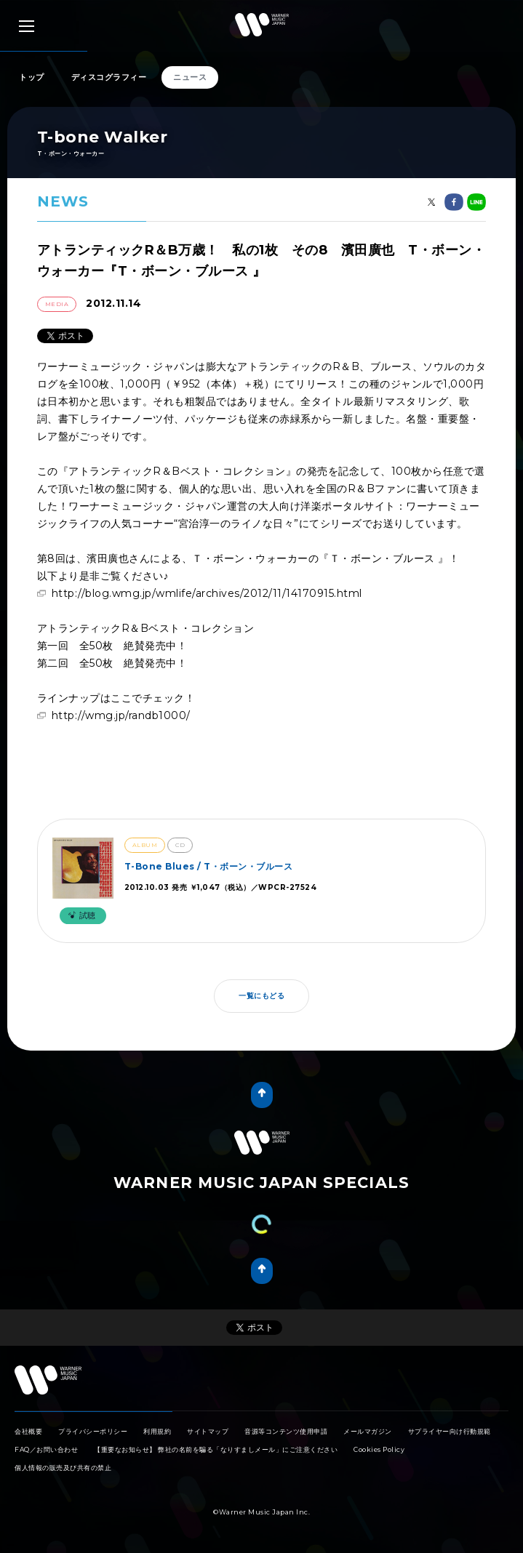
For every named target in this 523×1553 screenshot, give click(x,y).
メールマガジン (367, 1431)
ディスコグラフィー (109, 77)
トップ (31, 77)
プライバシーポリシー (92, 1431)
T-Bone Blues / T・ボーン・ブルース (208, 866)
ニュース (190, 77)
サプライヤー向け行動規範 (449, 1431)
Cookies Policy (379, 1449)
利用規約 (157, 1431)
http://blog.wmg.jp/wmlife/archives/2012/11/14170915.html (207, 593)
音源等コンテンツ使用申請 (285, 1431)
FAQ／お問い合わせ (46, 1449)
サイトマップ (207, 1431)
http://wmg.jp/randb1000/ (121, 715)
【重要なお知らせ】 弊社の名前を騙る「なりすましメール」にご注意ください (216, 1449)
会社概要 (28, 1431)
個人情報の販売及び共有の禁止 (63, 1468)
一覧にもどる (261, 995)
